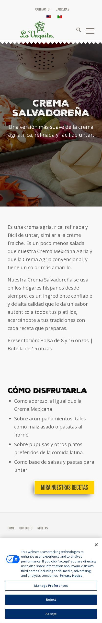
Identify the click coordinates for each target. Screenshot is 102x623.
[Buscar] (76, 30)
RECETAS (42, 527)
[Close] (96, 549)
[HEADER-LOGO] (53, 30)
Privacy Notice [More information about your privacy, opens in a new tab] (71, 581)
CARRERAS (62, 9)
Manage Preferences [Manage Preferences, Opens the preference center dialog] (51, 590)
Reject (51, 605)
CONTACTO (42, 9)
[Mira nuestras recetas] (64, 487)
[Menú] (87, 30)
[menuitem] (42, 9)
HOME (11, 527)
